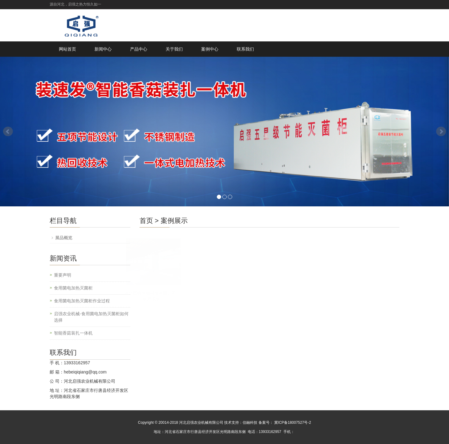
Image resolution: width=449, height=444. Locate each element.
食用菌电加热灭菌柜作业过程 (82, 300)
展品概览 (63, 237)
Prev (8, 131)
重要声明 (62, 275)
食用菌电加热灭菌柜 (73, 287)
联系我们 (245, 49)
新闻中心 (103, 49)
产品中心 (138, 49)
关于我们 (174, 49)
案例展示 (174, 220)
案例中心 (209, 49)
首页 (146, 220)
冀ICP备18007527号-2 (292, 422)
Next (441, 131)
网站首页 (67, 49)
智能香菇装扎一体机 (73, 333)
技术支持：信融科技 (240, 422)
